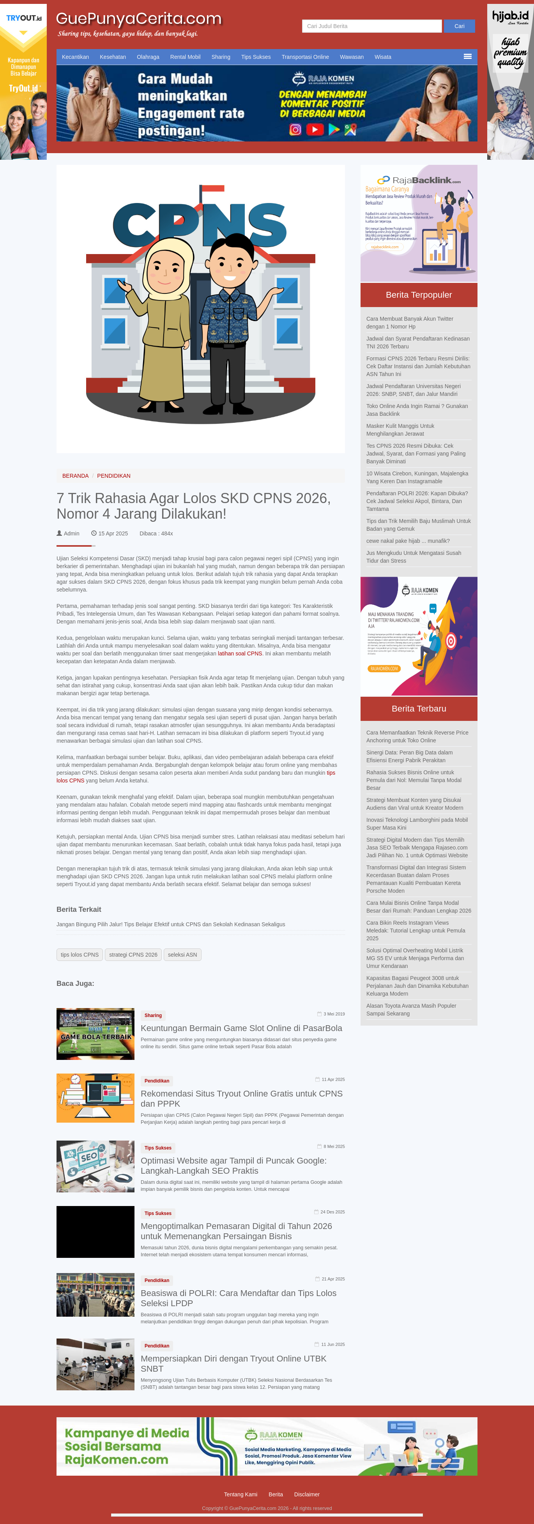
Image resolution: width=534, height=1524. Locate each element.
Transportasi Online (305, 57)
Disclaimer (307, 1494)
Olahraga (148, 57)
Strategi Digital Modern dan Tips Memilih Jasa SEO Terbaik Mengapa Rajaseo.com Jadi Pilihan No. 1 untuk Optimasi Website (417, 847)
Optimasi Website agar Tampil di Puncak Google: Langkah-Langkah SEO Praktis (234, 1166)
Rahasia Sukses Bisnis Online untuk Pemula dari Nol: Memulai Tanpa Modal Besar (414, 780)
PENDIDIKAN (114, 476)
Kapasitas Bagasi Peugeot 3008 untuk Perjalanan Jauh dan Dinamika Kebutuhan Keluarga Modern (417, 986)
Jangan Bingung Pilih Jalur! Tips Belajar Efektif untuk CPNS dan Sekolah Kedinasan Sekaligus (171, 924)
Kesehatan (113, 57)
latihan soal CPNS (240, 653)
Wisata (383, 57)
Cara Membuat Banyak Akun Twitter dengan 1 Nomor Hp (409, 323)
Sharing (221, 57)
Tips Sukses (256, 57)
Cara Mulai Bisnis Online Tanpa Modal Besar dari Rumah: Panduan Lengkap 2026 (418, 907)
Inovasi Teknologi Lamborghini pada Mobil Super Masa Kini (417, 824)
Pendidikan (157, 1081)
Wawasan (352, 57)
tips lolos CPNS (80, 955)
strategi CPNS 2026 (133, 955)
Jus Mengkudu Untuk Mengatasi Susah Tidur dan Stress (414, 557)
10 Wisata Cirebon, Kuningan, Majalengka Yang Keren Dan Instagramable (417, 477)
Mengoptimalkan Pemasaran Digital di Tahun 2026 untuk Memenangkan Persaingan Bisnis (236, 1231)
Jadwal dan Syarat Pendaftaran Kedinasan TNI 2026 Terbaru (418, 343)
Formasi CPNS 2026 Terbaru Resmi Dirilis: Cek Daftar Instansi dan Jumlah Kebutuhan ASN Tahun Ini (418, 366)
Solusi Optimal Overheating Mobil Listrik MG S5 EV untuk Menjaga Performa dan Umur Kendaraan (415, 958)
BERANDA (75, 476)
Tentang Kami (241, 1494)
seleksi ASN (182, 955)
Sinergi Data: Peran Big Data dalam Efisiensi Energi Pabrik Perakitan (409, 756)
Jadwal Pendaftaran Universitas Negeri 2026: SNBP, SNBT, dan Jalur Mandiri (413, 390)
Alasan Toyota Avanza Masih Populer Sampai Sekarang (411, 1010)
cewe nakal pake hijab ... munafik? (408, 541)
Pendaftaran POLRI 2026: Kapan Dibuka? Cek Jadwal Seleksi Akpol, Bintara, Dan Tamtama (417, 501)
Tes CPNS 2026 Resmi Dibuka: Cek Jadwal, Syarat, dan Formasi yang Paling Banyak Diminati (415, 453)
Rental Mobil (185, 57)
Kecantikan (75, 57)
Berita (276, 1494)
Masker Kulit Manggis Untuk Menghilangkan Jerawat (400, 430)
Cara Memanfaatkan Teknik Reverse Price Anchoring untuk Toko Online (417, 736)
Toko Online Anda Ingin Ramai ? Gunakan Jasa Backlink (417, 410)
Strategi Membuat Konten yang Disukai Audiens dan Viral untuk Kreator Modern (414, 804)
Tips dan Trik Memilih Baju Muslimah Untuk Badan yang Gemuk (418, 525)
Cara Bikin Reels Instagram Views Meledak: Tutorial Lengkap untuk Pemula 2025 (415, 930)
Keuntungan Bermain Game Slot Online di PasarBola (241, 1028)
